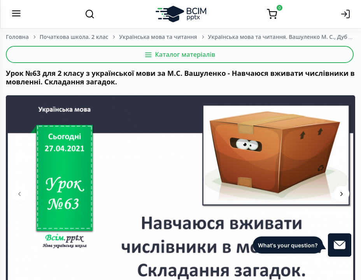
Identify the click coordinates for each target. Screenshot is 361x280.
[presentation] (19, 193)
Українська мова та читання (158, 36)
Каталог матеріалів (180, 54)
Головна (17, 36)
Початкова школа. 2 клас (74, 36)
